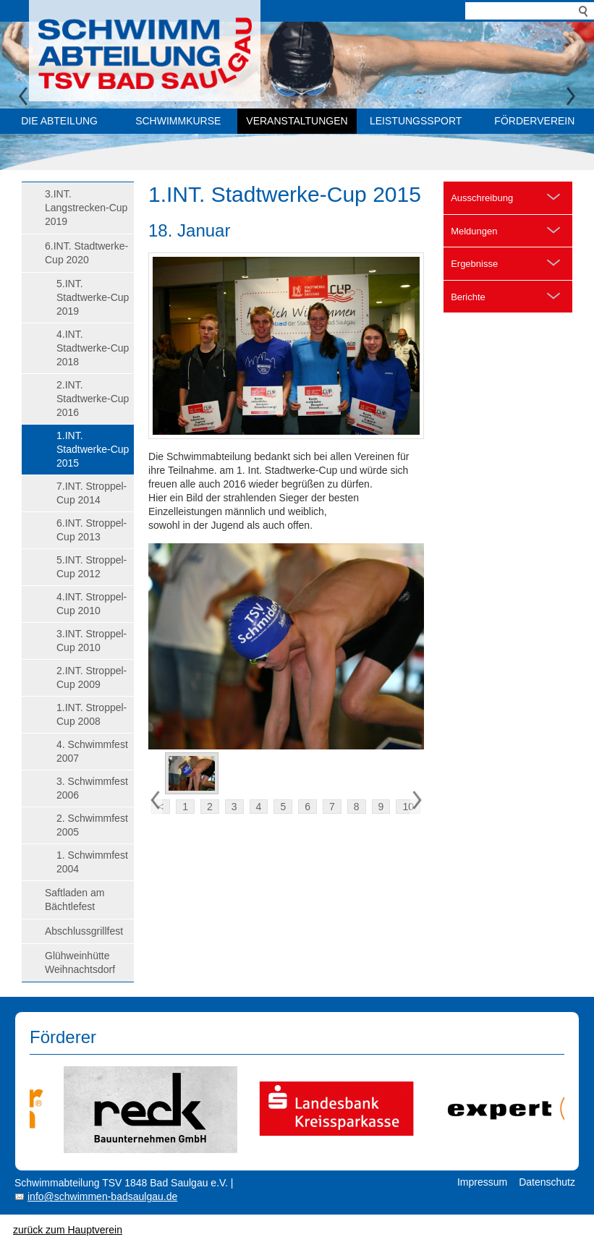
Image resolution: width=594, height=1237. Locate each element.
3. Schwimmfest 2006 (92, 788)
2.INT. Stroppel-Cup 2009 (91, 677)
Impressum (482, 1182)
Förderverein (534, 121)
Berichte (468, 297)
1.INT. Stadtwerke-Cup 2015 (92, 449)
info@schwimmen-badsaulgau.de (102, 1196)
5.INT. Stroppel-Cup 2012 (91, 566)
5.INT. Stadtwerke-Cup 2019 (92, 297)
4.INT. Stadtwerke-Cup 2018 (92, 347)
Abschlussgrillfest (84, 931)
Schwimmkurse (178, 121)
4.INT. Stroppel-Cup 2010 (91, 603)
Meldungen (474, 231)
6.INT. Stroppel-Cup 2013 (91, 530)
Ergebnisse (474, 263)
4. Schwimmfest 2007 (92, 751)
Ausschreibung (482, 197)
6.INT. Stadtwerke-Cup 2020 (86, 252)
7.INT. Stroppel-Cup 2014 (91, 493)
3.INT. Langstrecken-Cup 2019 (86, 207)
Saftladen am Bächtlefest (75, 899)
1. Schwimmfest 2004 (92, 862)
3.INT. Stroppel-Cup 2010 (91, 640)
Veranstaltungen (296, 121)
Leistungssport (416, 121)
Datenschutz (547, 1182)
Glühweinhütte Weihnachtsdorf (80, 962)
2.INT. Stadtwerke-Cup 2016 (92, 398)
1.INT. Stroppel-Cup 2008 (91, 714)
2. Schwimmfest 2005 (92, 825)
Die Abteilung (59, 121)
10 (408, 806)
